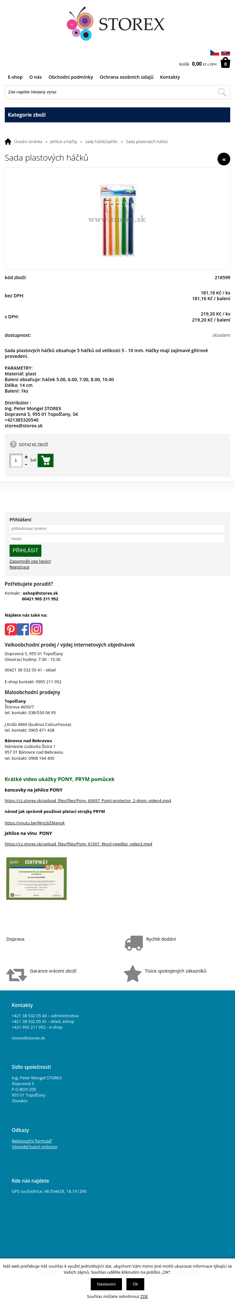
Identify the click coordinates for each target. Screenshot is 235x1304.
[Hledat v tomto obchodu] (222, 92)
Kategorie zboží (117, 115)
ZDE (144, 1296)
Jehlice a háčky (63, 141)
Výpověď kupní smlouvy (34, 1146)
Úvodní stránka (28, 141)
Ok (135, 1284)
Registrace (20, 567)
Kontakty (170, 77)
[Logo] (117, 24)
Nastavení (106, 1284)
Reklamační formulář (32, 1141)
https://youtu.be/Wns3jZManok (35, 823)
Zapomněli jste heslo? (30, 561)
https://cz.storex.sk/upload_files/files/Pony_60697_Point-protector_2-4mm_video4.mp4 (88, 800)
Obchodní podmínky (70, 77)
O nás (35, 77)
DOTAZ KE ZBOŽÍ (33, 444)
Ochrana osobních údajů (126, 77)
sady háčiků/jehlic (101, 141)
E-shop (15, 77)
